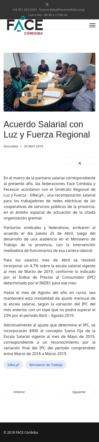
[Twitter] (47, 4)
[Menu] (92, 25)
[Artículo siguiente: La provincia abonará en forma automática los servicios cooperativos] (79, 392)
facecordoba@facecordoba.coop (62, 10)
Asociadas (11, 146)
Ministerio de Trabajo (46, 364)
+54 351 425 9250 (24, 10)
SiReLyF (13, 364)
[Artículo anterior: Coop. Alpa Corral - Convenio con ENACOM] (19, 392)
